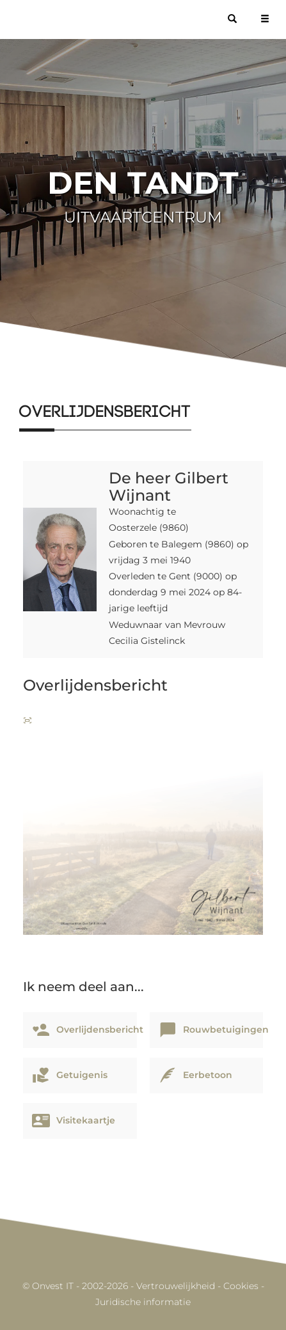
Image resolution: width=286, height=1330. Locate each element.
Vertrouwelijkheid (175, 1286)
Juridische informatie (143, 1302)
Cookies (240, 1286)
